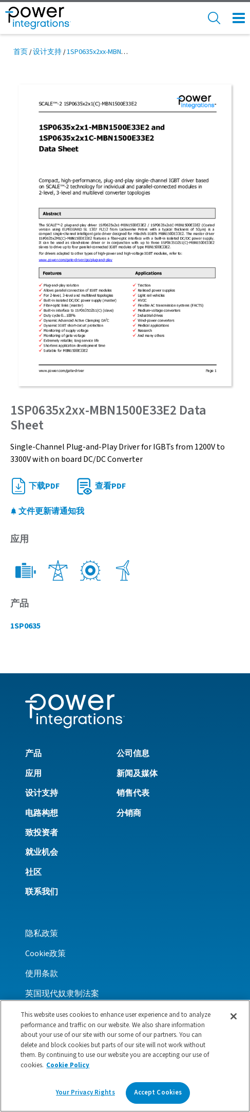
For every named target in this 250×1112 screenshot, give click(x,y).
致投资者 (41, 832)
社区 (33, 872)
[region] (125, 1056)
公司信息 (133, 753)
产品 (33, 753)
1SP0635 (25, 626)
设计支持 (47, 52)
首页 (20, 52)
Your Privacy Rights (85, 1092)
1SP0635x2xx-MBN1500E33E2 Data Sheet (128, 52)
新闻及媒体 (137, 773)
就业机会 (41, 852)
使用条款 (41, 973)
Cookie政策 (45, 953)
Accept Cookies (158, 1092)
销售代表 (133, 793)
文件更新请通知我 (47, 511)
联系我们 (41, 892)
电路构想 (41, 813)
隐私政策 (41, 933)
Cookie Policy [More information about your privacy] (67, 1065)
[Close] (233, 1016)
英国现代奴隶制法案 (62, 993)
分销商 (129, 813)
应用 (33, 773)
